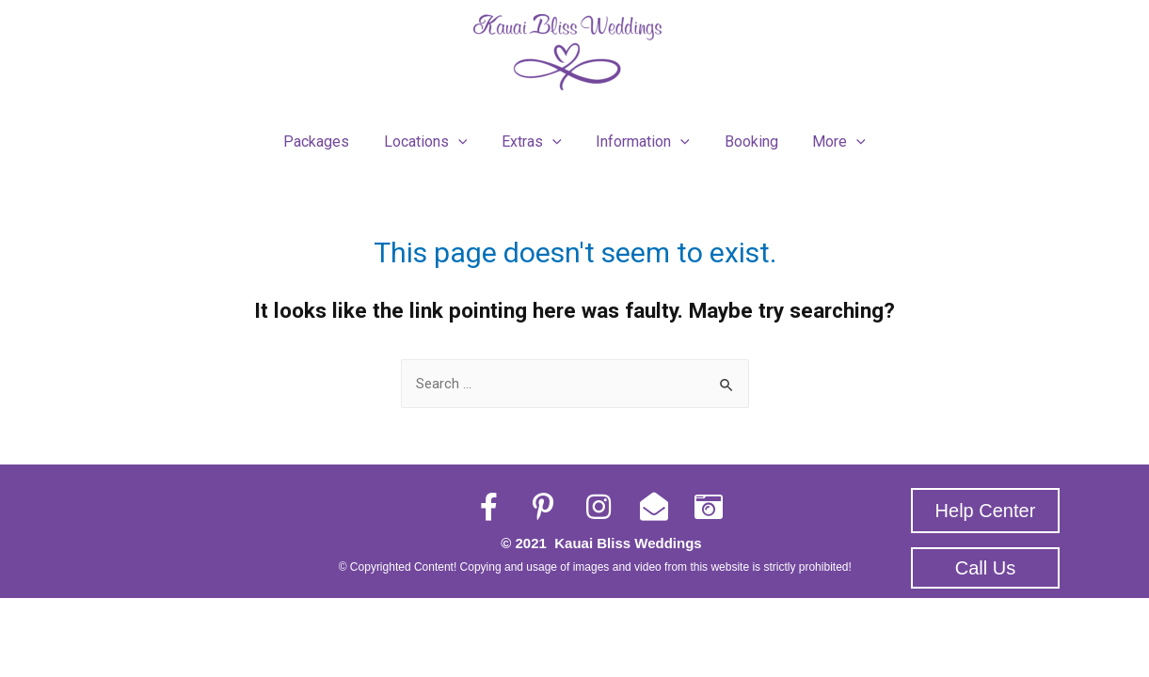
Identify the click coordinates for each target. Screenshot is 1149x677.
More (828, 137)
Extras (533, 137)
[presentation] (464, 137)
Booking (745, 137)
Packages (327, 137)
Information (641, 137)
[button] (986, 500)
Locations (432, 137)
